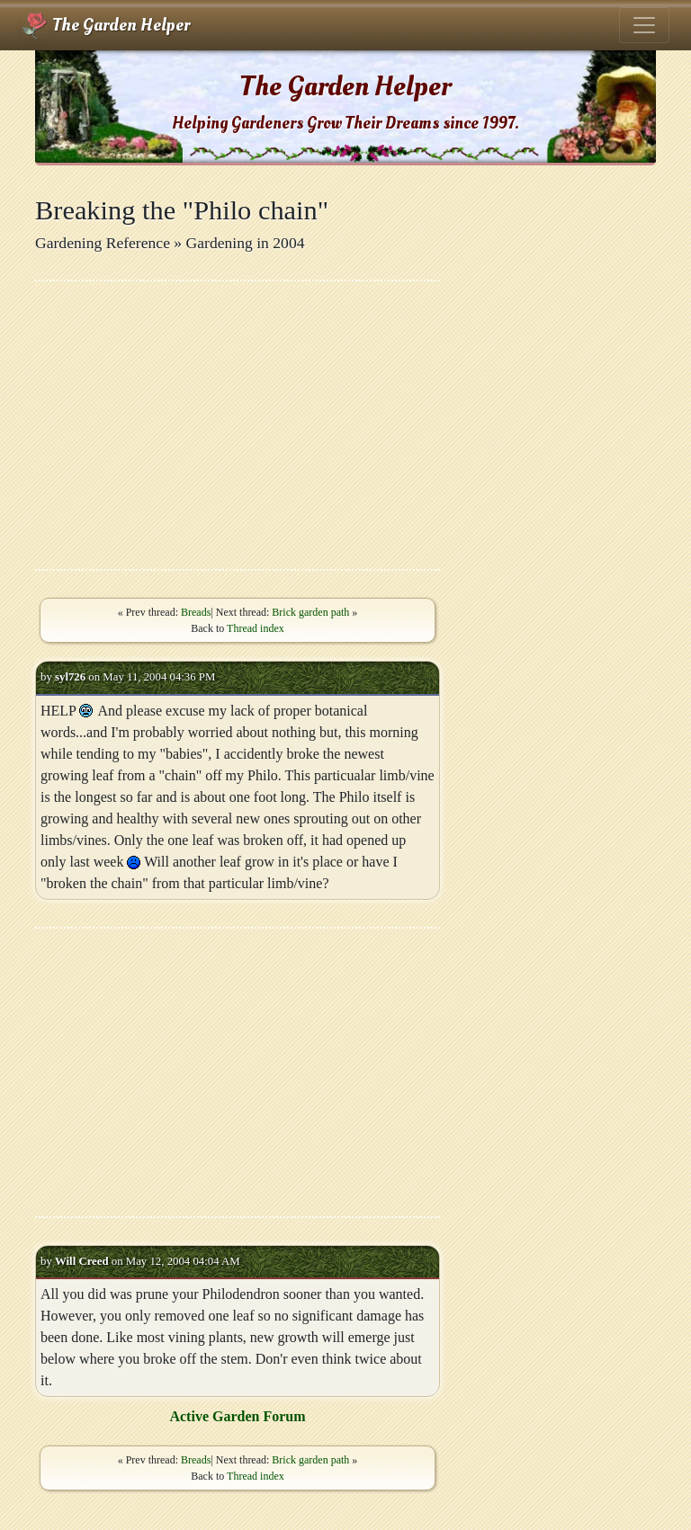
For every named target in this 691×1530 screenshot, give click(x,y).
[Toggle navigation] (644, 25)
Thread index (255, 628)
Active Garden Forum (237, 1416)
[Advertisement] (237, 425)
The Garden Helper (106, 25)
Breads (196, 612)
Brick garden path (310, 612)
